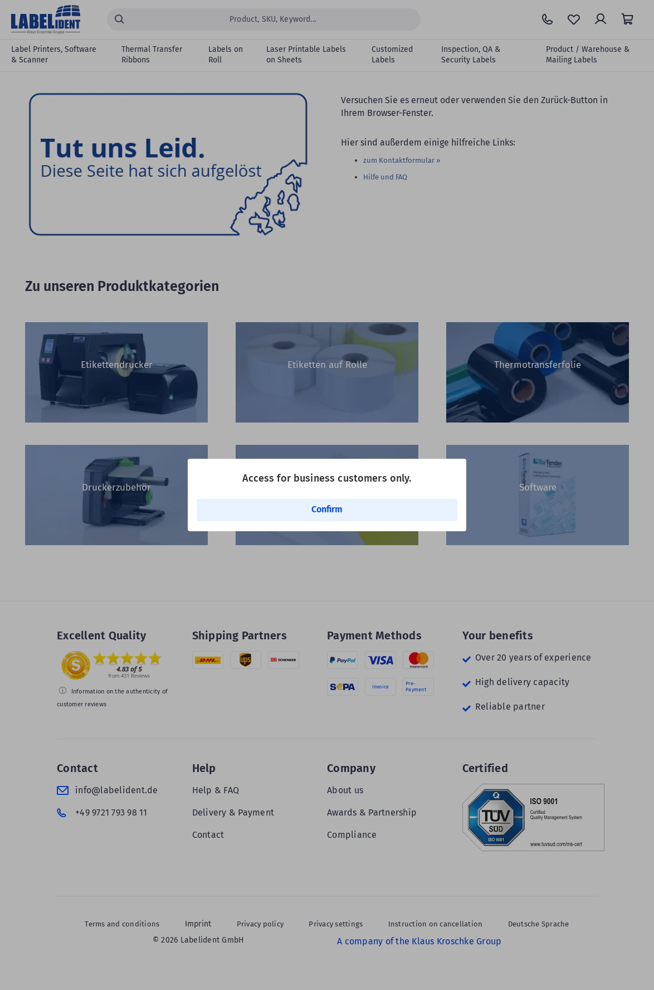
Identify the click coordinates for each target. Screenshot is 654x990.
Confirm (327, 509)
